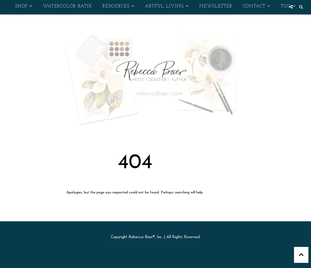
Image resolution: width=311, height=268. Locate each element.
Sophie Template (171, 260)
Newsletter (216, 6)
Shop (24, 6)
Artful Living (167, 6)
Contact (257, 6)
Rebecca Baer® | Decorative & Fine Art (117, 260)
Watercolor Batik (67, 6)
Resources (119, 6)
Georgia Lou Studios (231, 260)
